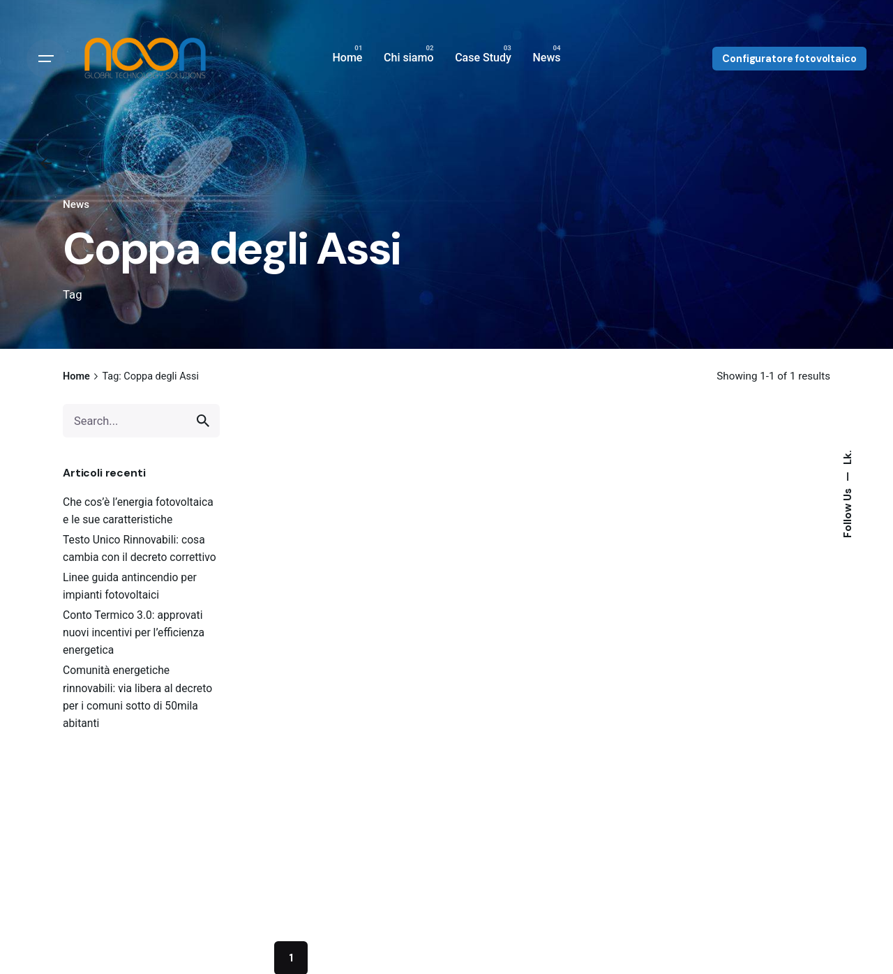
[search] (203, 420)
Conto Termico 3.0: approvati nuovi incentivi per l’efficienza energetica (133, 632)
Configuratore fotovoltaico (789, 58)
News (76, 204)
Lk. (847, 457)
